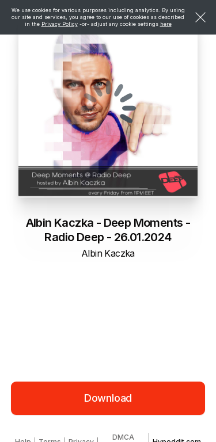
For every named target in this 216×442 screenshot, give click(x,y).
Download (108, 398)
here (166, 24)
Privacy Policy (59, 24)
